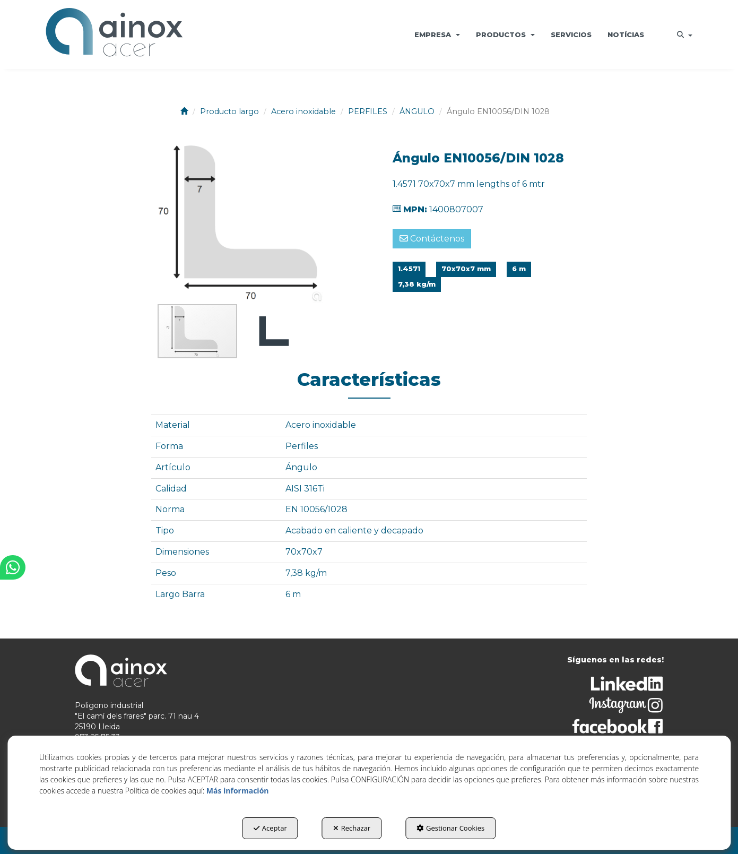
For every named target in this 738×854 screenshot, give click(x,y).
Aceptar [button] (270, 828)
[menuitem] (437, 34)
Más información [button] (237, 791)
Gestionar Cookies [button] (450, 828)
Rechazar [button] (351, 828)
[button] (114, 34)
